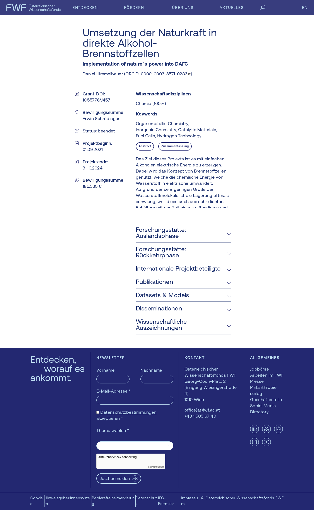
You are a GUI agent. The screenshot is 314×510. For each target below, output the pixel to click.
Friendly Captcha (156, 467)
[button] (183, 233)
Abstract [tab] (145, 146)
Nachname (151, 370)
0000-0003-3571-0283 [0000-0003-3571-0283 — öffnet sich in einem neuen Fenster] (164, 73)
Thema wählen (112, 430)
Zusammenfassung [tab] (175, 146)
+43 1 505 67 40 (200, 416)
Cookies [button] (36, 501)
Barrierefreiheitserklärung (113, 501)
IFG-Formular (166, 501)
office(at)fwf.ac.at (202, 409)
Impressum (189, 501)
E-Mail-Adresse (113, 390)
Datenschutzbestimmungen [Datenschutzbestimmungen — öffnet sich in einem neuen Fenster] (128, 412)
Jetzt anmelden (115, 478)
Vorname (105, 370)
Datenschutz (146, 501)
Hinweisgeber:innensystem (67, 501)
